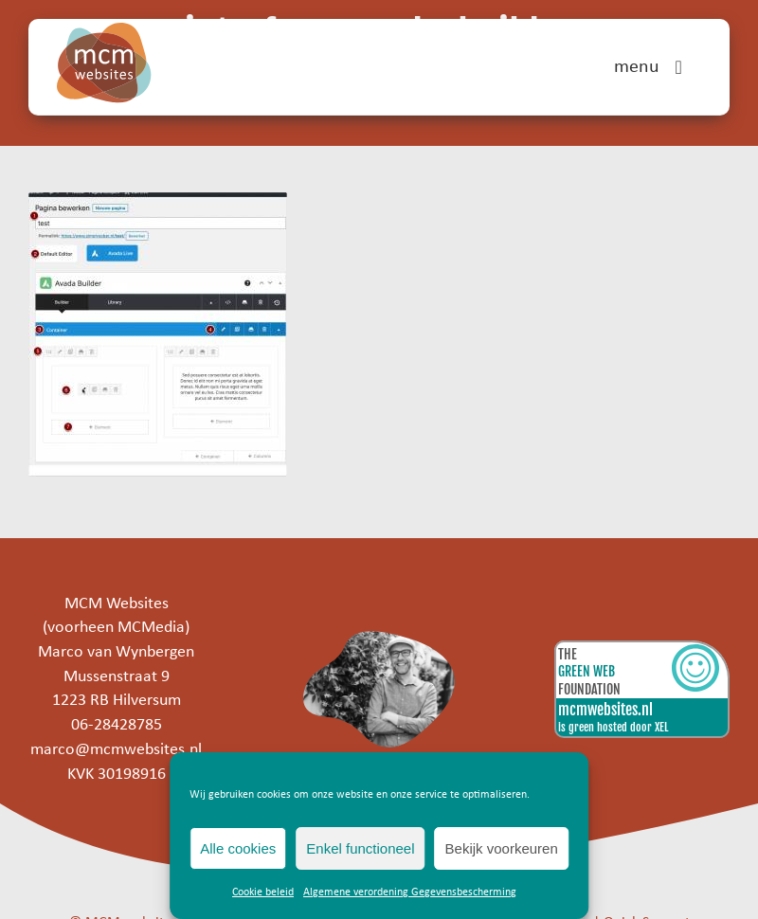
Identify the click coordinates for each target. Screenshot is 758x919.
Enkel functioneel (360, 848)
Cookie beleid (263, 892)
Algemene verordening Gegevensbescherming (409, 892)
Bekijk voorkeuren (501, 848)
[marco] (379, 639)
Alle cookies (238, 848)
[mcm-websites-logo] (104, 31)
